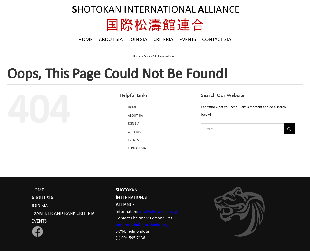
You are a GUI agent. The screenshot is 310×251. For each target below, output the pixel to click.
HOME (132, 107)
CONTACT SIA (137, 148)
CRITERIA (134, 132)
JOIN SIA (133, 124)
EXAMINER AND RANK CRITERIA (63, 213)
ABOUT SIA (135, 116)
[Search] (289, 128)
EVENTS (133, 140)
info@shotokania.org (158, 211)
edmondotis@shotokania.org (141, 225)
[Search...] (242, 128)
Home (136, 56)
